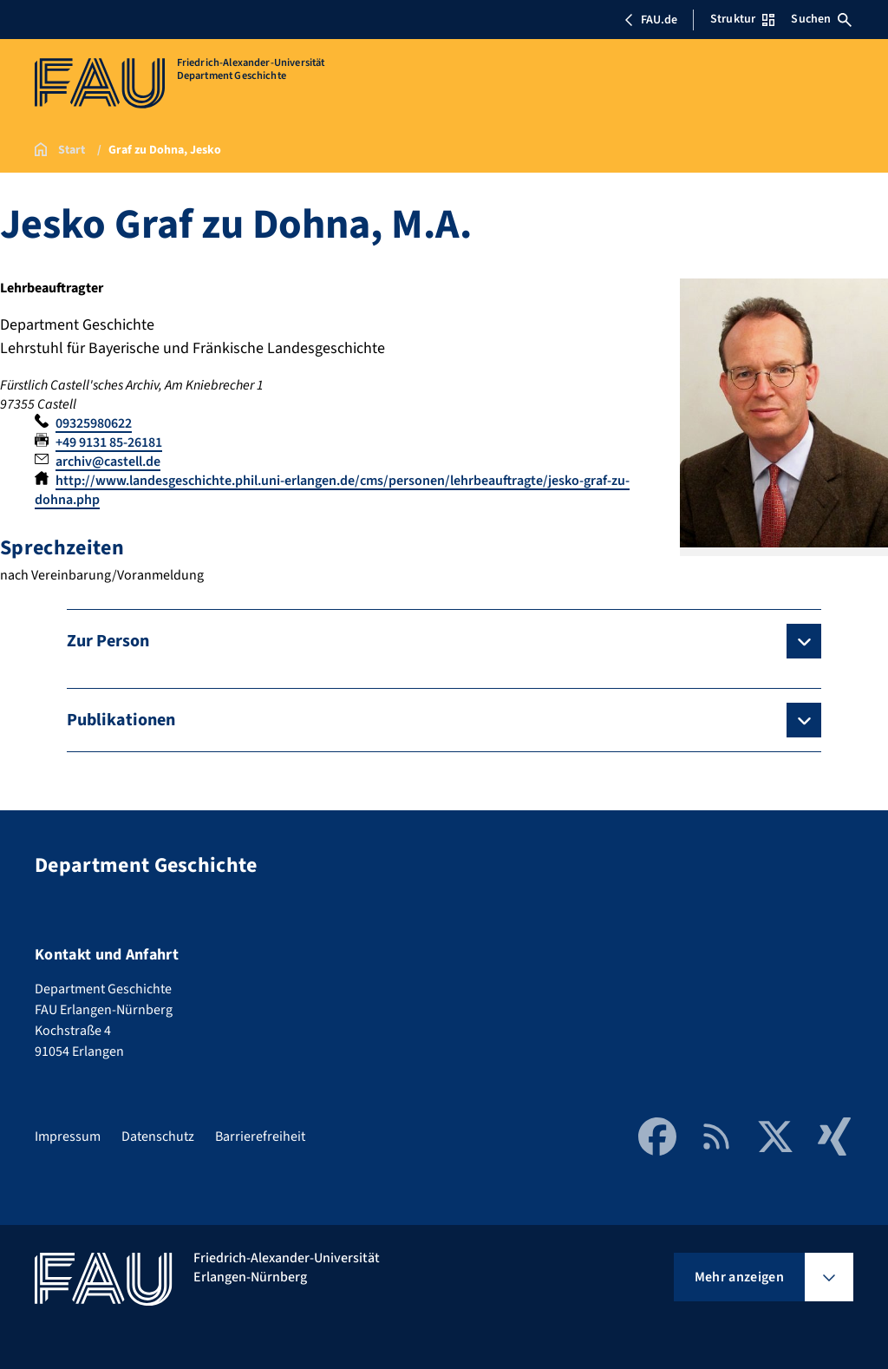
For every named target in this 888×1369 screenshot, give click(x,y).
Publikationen (121, 720)
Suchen (821, 19)
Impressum (68, 1136)
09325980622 (94, 423)
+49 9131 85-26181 (109, 442)
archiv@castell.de (108, 461)
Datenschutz (157, 1136)
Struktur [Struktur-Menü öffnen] (742, 19)
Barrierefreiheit (260, 1136)
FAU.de (650, 20)
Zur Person (108, 641)
